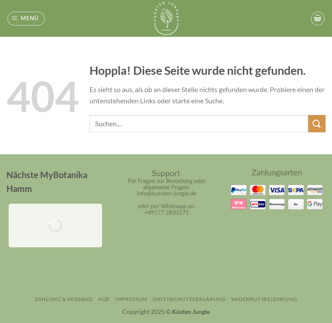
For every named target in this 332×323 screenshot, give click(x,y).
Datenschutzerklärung (189, 299)
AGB (104, 299)
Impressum (131, 299)
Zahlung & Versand (64, 299)
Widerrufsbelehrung (264, 299)
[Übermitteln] (317, 123)
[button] (26, 19)
